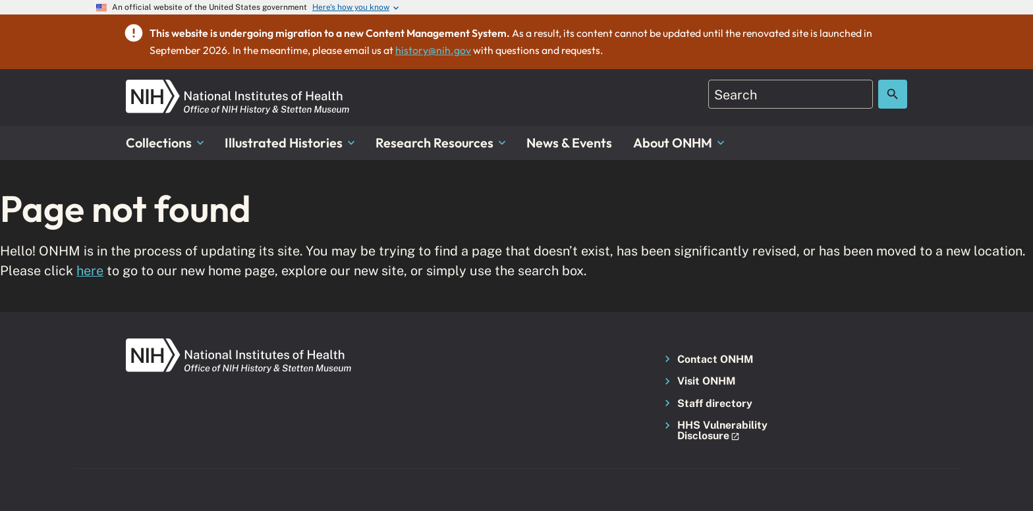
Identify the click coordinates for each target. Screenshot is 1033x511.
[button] (718, 431)
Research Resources (440, 142)
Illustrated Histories (289, 142)
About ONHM (678, 142)
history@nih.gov (433, 50)
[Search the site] (892, 94)
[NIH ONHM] (238, 87)
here (89, 270)
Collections (165, 142)
